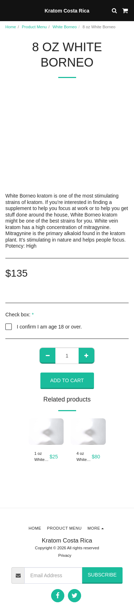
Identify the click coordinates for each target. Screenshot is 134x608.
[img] (46, 431)
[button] (8, 10)
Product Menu (34, 27)
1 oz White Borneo (40, 457)
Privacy (64, 555)
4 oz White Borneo (82, 457)
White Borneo (65, 27)
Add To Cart (67, 380)
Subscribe (102, 575)
